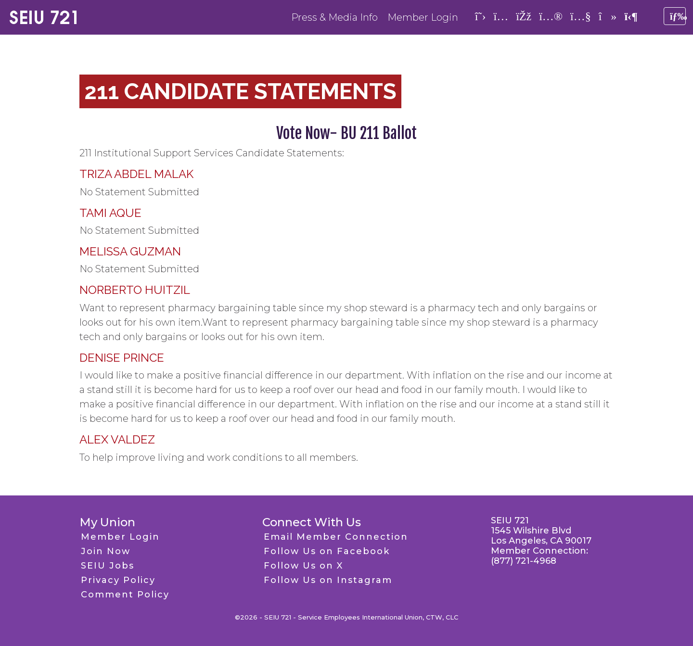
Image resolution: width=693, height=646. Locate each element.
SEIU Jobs (107, 565)
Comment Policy (125, 594)
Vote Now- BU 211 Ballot (346, 133)
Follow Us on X (303, 565)
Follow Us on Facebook (327, 551)
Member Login (422, 17)
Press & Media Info (334, 17)
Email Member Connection (336, 537)
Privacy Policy (118, 580)
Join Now (105, 551)
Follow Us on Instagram (328, 580)
